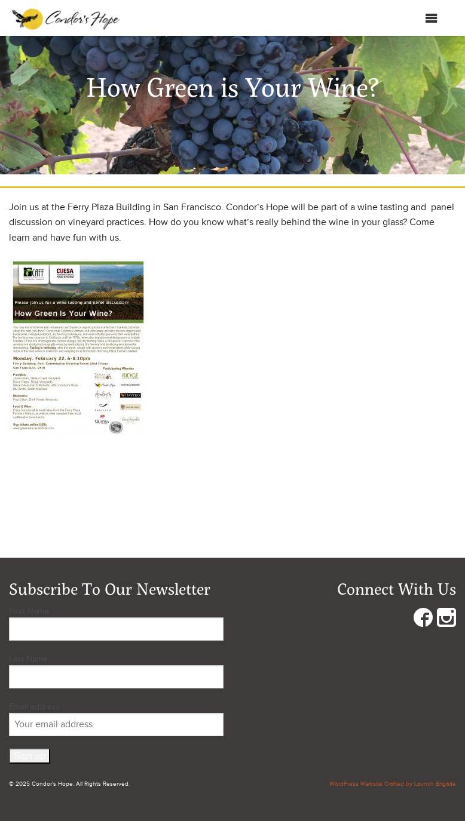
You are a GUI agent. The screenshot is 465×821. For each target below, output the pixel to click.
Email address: (116, 719)
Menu (419, 18)
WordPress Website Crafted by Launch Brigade (392, 784)
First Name (29, 611)
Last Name (28, 659)
